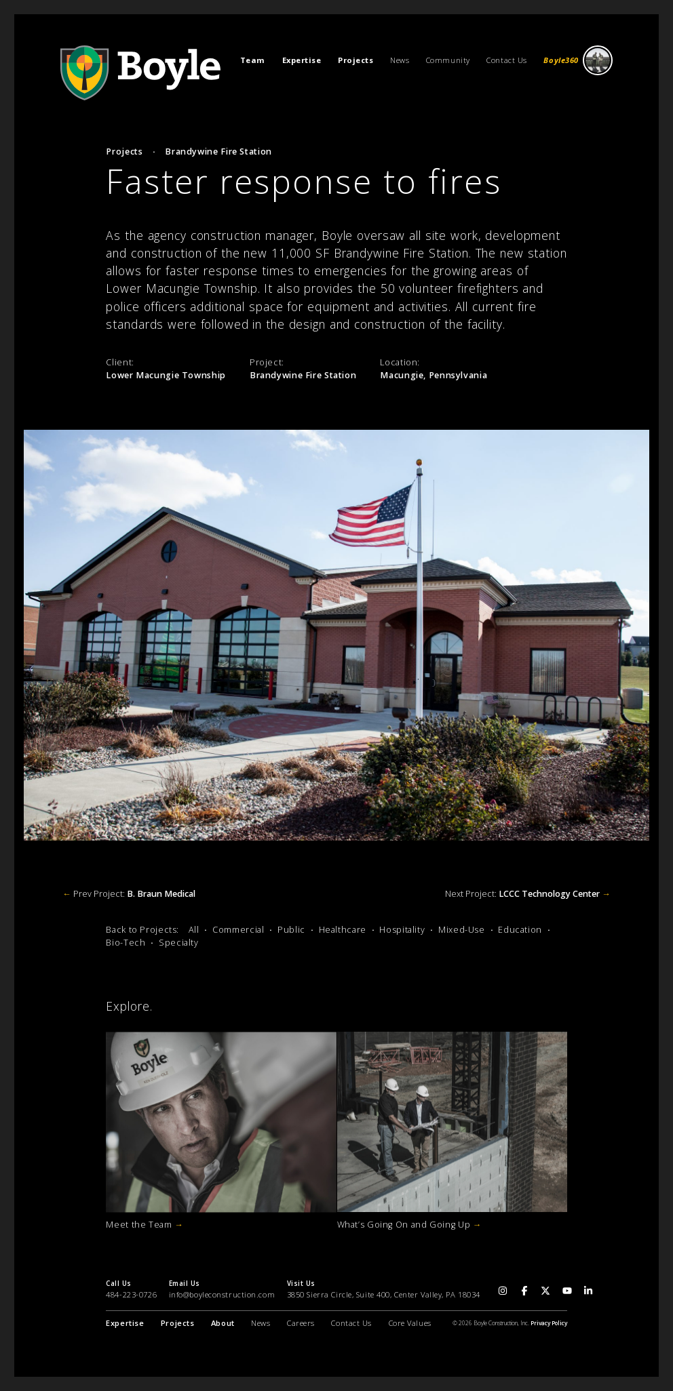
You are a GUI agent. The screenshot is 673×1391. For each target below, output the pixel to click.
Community (448, 60)
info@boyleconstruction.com (222, 1294)
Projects (124, 151)
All (194, 929)
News (399, 60)
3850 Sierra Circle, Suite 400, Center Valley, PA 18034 (383, 1294)
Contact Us (506, 60)
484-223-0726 (131, 1294)
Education (520, 929)
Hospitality (402, 929)
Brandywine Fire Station (218, 151)
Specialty (179, 942)
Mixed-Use (461, 929)
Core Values (410, 1323)
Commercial (238, 929)
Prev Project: (128, 894)
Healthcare (342, 929)
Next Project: (528, 894)
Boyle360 (578, 60)
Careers (301, 1323)
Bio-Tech (125, 942)
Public (291, 929)
